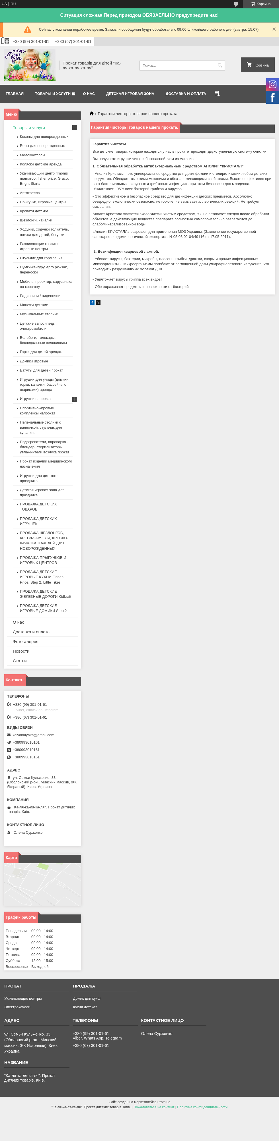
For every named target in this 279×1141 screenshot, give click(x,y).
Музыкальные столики (39, 314)
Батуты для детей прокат (41, 370)
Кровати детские (34, 211)
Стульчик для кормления (41, 258)
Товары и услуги (53, 94)
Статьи (20, 660)
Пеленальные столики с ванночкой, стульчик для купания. (41, 427)
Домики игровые (34, 361)
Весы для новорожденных (42, 146)
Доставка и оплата (186, 94)
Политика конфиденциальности (202, 1107)
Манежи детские (34, 305)
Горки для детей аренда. (41, 352)
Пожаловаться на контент (154, 1107)
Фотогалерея (25, 641)
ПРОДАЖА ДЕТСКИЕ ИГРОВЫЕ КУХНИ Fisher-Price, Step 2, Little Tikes (42, 577)
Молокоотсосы (32, 155)
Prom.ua (163, 1102)
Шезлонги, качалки (36, 220)
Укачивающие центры (23, 998)
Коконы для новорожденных (44, 136)
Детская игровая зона (130, 94)
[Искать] (220, 65)
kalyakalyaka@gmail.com (33, 735)
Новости (21, 651)
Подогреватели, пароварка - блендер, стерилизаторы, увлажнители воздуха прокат (44, 447)
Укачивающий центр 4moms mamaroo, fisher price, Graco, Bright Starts (44, 178)
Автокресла (30, 193)
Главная (15, 94)
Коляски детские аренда (40, 164)
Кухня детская (85, 1007)
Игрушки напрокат (35, 399)
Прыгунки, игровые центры (43, 202)
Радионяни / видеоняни (40, 296)
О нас (89, 94)
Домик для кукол (87, 998)
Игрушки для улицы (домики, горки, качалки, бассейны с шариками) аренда (44, 384)
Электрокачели (17, 1007)
